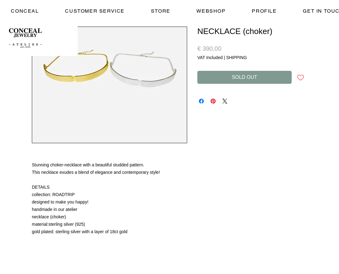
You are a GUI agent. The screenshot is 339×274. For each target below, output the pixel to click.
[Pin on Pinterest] (213, 101)
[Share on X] (225, 101)
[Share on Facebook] (201, 101)
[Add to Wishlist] (300, 77)
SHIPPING (236, 57)
